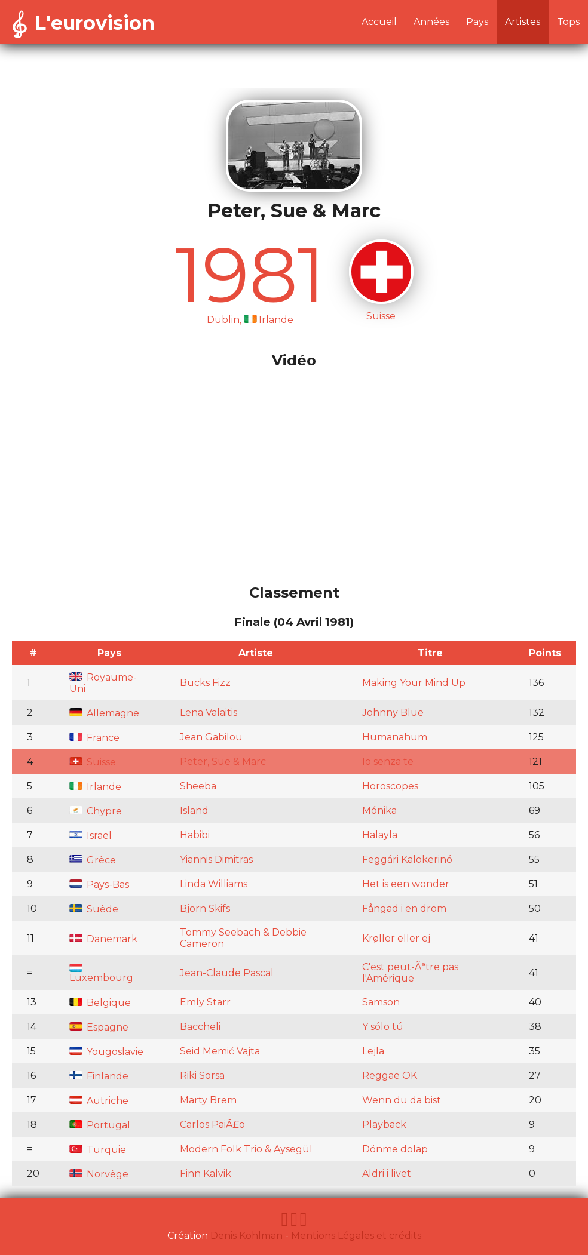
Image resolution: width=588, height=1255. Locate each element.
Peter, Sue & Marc (223, 761)
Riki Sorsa (202, 1075)
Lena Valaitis (208, 712)
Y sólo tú (382, 1026)
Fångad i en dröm (404, 908)
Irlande (95, 786)
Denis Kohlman (246, 1235)
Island (194, 810)
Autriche (98, 1100)
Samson (381, 1002)
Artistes (522, 21)
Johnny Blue (393, 712)
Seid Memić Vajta (220, 1051)
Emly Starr (205, 1002)
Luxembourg (101, 973)
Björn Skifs (205, 908)
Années (431, 21)
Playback (384, 1124)
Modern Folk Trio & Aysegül (246, 1149)
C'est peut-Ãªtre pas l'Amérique (410, 972)
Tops (568, 21)
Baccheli (200, 1026)
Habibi (195, 835)
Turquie (97, 1149)
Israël (90, 835)
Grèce (92, 860)
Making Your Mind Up (414, 682)
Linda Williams (213, 884)
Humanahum (394, 737)
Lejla (373, 1051)
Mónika (379, 810)
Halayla (379, 835)
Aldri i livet (386, 1173)
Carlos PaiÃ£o (212, 1124)
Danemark (103, 939)
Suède (93, 909)
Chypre (95, 811)
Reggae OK (389, 1075)
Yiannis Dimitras (216, 859)
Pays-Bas (99, 884)
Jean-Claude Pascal (227, 973)
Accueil (379, 21)
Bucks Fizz (205, 682)
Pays (477, 21)
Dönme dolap (395, 1149)
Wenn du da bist (401, 1100)
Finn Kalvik (205, 1173)
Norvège (98, 1174)
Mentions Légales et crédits (356, 1235)
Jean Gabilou (211, 737)
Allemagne (104, 713)
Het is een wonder (405, 884)
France (94, 737)
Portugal (99, 1125)
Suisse (92, 762)
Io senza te (388, 761)
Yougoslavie (106, 1051)
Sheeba (198, 786)
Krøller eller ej (396, 938)
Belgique (100, 1002)
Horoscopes (390, 786)
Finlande (98, 1076)
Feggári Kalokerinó (407, 859)
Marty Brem (208, 1100)
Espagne (98, 1027)
